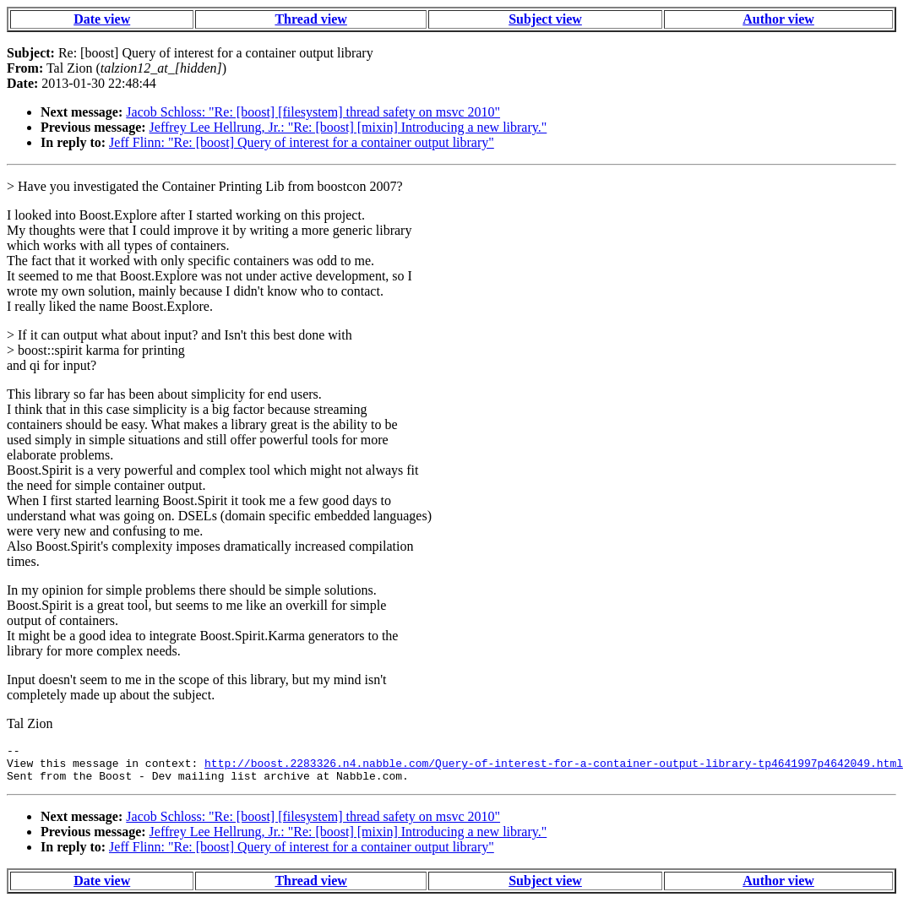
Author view (778, 19)
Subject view (545, 19)
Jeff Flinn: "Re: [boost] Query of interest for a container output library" (301, 142)
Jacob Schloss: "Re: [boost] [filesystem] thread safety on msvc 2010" (313, 112)
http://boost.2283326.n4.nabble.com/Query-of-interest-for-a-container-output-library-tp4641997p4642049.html (553, 767)
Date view (101, 19)
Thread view (310, 19)
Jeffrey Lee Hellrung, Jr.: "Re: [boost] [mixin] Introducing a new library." (348, 127)
